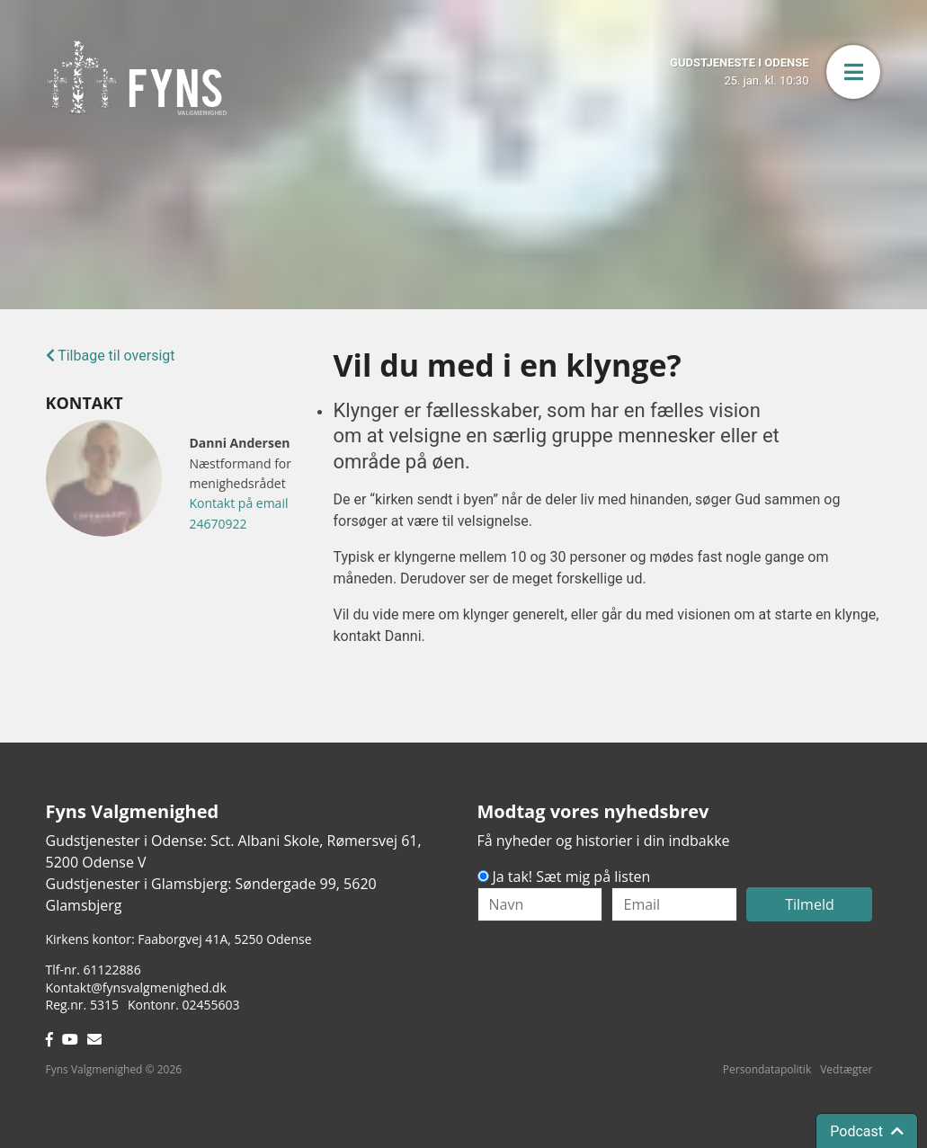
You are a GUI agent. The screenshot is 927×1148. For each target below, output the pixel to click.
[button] (853, 72)
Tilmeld (809, 904)
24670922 (217, 523)
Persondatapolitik (767, 1069)
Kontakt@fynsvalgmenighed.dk (136, 987)
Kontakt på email (238, 503)
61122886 (112, 969)
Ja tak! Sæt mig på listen (572, 876)
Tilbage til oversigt (110, 355)
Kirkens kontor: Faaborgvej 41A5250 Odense (179, 939)
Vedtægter (846, 1069)
